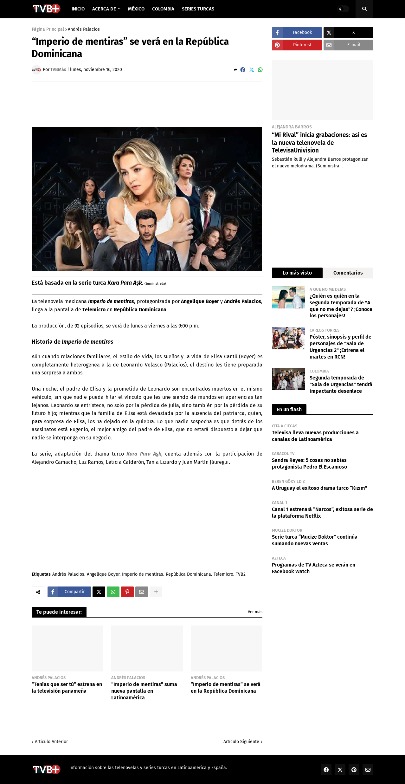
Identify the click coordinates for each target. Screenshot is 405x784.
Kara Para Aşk (143, 454)
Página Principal (48, 29)
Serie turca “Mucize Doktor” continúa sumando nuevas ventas (314, 540)
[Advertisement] (147, 103)
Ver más (255, 611)
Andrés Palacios (84, 29)
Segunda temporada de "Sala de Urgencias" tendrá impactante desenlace (341, 384)
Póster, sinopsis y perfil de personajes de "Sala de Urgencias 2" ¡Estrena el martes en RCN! (340, 347)
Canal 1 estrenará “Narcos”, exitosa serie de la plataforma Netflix (322, 512)
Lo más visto (297, 273)
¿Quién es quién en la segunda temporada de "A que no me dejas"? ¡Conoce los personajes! (341, 306)
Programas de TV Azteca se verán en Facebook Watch (313, 568)
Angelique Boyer (103, 574)
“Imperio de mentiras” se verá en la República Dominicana (225, 687)
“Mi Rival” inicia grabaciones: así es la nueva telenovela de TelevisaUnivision (319, 142)
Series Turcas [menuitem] (198, 9)
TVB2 (241, 574)
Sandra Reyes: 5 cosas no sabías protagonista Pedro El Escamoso (309, 463)
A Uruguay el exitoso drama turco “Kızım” (319, 488)
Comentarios (348, 273)
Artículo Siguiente (241, 741)
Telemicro (223, 574)
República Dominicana (188, 574)
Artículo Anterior (51, 741)
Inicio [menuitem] (78, 9)
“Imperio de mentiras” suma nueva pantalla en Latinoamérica (144, 691)
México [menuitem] (136, 9)
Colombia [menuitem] (163, 9)
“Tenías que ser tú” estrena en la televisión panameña (67, 687)
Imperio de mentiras (142, 574)
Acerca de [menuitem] (104, 9)
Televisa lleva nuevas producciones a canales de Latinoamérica (315, 436)
